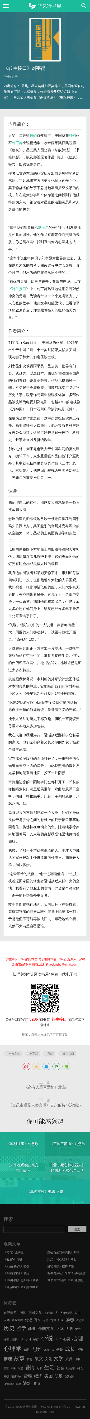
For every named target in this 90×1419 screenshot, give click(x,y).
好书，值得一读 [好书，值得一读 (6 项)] (14, 1339)
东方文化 (14, 1053)
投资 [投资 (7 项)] (80, 1350)
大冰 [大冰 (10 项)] (60, 1329)
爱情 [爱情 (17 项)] (30, 1367)
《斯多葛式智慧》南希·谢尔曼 (64, 1280)
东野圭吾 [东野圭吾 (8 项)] (10, 1313)
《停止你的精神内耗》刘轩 (62, 1252)
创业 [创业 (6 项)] (60, 1320)
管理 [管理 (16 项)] (27, 1375)
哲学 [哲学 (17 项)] (21, 1328)
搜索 (8, 1219)
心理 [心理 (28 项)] (77, 1338)
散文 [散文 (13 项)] (39, 1358)
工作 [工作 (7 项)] (58, 1339)
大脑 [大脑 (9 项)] (69, 1329)
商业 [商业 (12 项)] (32, 1328)
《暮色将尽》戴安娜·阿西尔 (21, 1287)
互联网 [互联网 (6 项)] (48, 1313)
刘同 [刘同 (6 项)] (53, 1320)
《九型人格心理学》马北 (60, 1259)
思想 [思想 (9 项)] (27, 1350)
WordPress (47, 1411)
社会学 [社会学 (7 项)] (70, 1368)
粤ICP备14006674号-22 (55, 1406)
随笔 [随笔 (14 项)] (27, 1383)
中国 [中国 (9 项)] (22, 1313)
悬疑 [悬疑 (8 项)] (59, 1350)
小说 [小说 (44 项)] (47, 1338)
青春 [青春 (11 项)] (37, 1383)
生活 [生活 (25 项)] (49, 1367)
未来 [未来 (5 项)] (13, 1368)
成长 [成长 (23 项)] (70, 1349)
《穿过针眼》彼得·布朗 (59, 1266)
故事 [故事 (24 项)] (19, 1358)
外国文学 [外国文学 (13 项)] (46, 1328)
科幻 (33, 136)
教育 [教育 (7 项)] (30, 1359)
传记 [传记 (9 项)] (28, 1320)
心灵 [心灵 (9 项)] (66, 1339)
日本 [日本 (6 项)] (77, 1359)
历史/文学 (11, 76)
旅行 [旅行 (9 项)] (68, 1359)
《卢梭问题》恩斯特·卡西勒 (21, 1280)
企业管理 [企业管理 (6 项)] (17, 1320)
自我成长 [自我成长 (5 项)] (69, 1376)
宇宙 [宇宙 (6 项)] (36, 1339)
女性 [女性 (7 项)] (78, 1329)
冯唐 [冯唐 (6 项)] (45, 1320)
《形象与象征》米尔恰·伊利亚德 (65, 1273)
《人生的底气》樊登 (16, 1266)
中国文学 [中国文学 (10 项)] (35, 1313)
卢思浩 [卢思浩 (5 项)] (80, 1320)
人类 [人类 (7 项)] (7, 1320)
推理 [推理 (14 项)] (8, 1358)
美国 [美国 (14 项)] (48, 1376)
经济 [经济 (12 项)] (38, 1376)
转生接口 (19, 289)
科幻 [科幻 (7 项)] (80, 1368)
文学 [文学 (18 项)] (58, 1358)
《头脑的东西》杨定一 (18, 1273)
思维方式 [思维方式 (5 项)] (49, 1349)
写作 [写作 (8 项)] (37, 1320)
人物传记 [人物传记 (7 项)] (66, 1313)
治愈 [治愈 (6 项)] (20, 1368)
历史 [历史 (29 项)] (9, 1328)
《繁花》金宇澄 (14, 1252)
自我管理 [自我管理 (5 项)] (9, 1383)
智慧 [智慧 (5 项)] (6, 1368)
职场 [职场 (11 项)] (58, 1376)
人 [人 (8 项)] (56, 1313)
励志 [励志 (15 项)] (69, 1319)
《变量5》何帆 (13, 1259)
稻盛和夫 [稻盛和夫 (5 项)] (16, 1376)
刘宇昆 (17, 143)
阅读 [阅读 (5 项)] (18, 1383)
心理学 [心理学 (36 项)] (13, 1348)
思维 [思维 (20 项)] (37, 1349)
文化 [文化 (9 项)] (48, 1359)
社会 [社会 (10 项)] (60, 1368)
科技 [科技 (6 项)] (6, 1376)
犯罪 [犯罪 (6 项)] (39, 1368)
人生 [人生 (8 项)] (77, 1313)
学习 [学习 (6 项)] (28, 1339)
